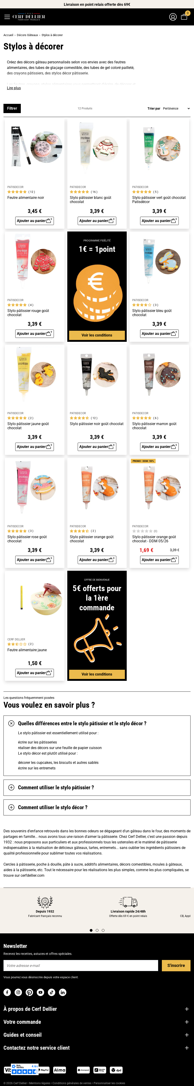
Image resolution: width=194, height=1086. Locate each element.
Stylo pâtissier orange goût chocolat (92, 539)
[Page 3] (103, 930)
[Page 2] (97, 930)
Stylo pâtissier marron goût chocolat (154, 426)
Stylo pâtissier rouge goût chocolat (28, 313)
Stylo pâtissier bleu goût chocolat (152, 313)
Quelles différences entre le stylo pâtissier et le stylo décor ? (77, 723)
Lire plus (14, 88)
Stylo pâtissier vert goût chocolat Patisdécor (159, 200)
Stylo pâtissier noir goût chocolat (96, 424)
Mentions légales (39, 1083)
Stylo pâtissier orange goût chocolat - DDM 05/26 (154, 539)
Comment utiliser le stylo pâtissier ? (51, 787)
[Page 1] (91, 930)
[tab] (97, 723)
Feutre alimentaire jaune (27, 650)
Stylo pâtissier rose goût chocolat (27, 539)
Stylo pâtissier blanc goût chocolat (90, 200)
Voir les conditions (97, 335)
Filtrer (12, 108)
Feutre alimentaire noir (25, 198)
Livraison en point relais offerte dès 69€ (97, 4)
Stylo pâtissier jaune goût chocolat (28, 426)
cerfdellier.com (32, 875)
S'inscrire (176, 965)
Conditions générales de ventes (71, 1083)
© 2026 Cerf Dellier (15, 1083)
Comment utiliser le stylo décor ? (47, 807)
